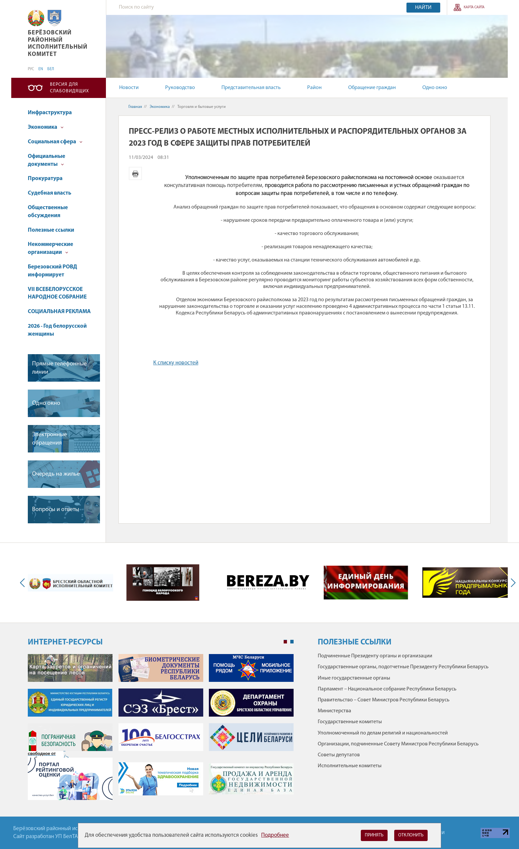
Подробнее (275, 835)
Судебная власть (49, 193)
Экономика (46, 127)
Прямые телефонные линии (59, 368)
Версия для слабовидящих (69, 88)
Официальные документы (46, 160)
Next (512, 583)
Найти (423, 7)
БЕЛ (50, 69)
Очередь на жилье (56, 474)
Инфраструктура (50, 113)
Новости (129, 87)
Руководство (180, 87)
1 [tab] (285, 641)
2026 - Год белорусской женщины (57, 330)
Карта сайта (474, 7)
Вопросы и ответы (55, 509)
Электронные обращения (49, 439)
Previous (24, 583)
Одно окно (434, 87)
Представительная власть (251, 87)
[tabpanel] (161, 730)
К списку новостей (175, 363)
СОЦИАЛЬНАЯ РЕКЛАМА (59, 311)
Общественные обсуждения (48, 211)
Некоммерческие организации (50, 248)
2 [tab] (292, 641)
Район (314, 87)
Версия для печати (135, 173)
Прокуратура (45, 178)
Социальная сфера (55, 142)
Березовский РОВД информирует (52, 271)
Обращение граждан (372, 87)
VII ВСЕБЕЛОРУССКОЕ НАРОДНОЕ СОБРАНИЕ (57, 293)
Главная (135, 107)
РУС (31, 69)
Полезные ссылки (51, 230)
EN (40, 69)
